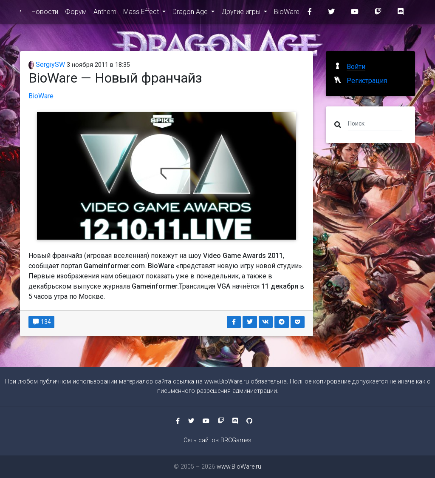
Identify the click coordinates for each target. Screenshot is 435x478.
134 (41, 321)
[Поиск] (375, 123)
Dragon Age (190, 13)
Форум (76, 13)
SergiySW (46, 64)
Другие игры (241, 13)
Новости (44, 13)
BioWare (286, 13)
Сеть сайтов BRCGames (217, 440)
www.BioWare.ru (20, 14)
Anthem (104, 13)
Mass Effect (142, 13)
